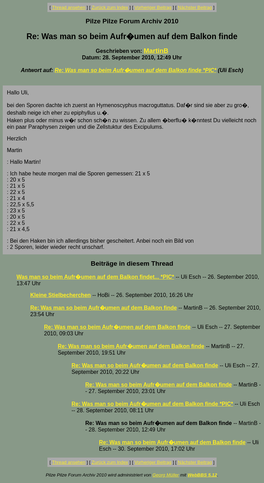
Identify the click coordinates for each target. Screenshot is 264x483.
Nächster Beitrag (195, 7)
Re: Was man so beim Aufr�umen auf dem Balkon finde (103, 308)
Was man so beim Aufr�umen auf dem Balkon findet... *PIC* (95, 277)
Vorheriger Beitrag (152, 7)
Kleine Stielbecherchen (60, 295)
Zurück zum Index (110, 7)
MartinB (156, 50)
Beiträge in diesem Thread (132, 263)
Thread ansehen (68, 7)
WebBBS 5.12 (202, 475)
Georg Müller (165, 475)
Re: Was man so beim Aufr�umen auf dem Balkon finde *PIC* (135, 70)
